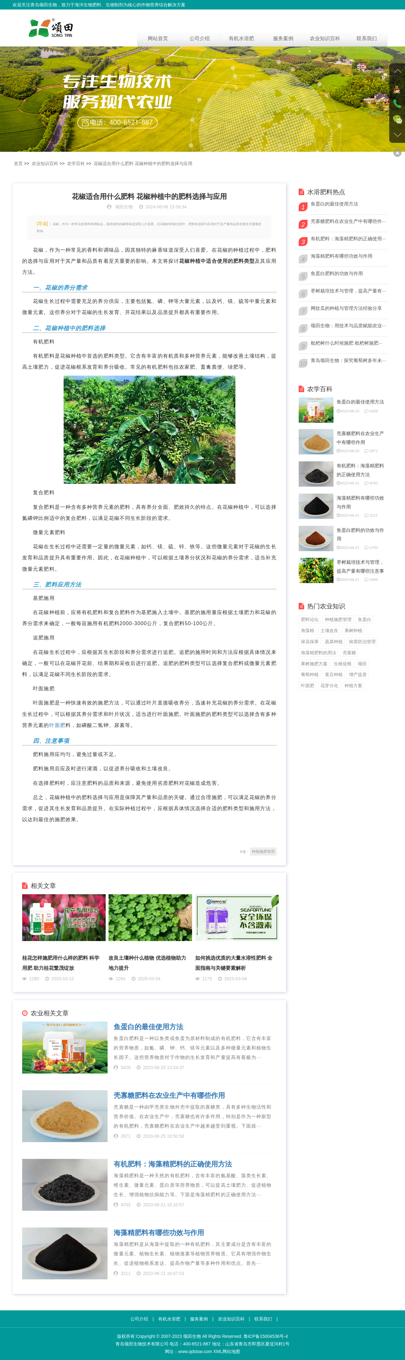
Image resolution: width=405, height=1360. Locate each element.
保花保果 (310, 641)
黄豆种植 (334, 674)
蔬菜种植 (334, 641)
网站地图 (231, 1351)
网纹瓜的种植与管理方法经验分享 (346, 308)
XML (217, 1351)
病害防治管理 (362, 641)
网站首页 (158, 38)
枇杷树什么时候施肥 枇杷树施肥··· (347, 343)
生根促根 (343, 663)
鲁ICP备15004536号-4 (266, 1336)
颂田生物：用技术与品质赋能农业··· (348, 325)
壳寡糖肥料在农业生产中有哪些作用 (169, 1095)
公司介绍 (200, 38)
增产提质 (358, 674)
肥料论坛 (310, 619)
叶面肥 (57, 725)
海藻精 (307, 630)
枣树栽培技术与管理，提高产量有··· (348, 290)
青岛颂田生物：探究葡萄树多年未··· (348, 360)
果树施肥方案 (314, 663)
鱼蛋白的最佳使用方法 (148, 1027)
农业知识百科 (325, 38)
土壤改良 (329, 630)
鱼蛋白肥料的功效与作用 (337, 273)
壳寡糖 (349, 652)
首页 (18, 163)
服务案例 (283, 38)
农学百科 (76, 163)
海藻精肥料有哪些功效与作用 (159, 1233)
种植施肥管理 (263, 851)
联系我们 (367, 38)
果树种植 (353, 630)
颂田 (362, 663)
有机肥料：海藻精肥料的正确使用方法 (173, 1164)
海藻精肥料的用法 (318, 652)
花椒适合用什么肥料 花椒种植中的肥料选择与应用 (143, 163)
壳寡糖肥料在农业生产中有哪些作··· (348, 221)
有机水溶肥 (241, 38)
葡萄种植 (310, 674)
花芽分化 (329, 685)
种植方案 (353, 685)
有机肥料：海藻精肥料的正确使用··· (348, 238)
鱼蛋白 (364, 619)
